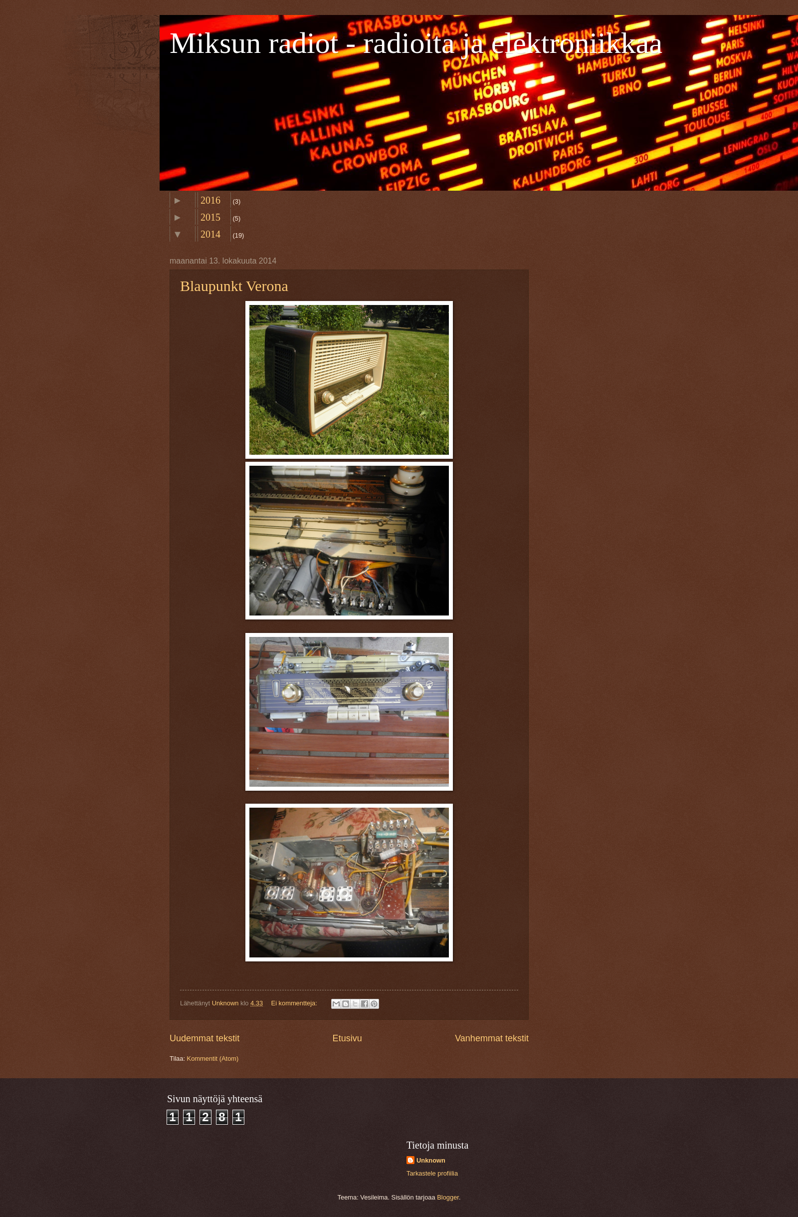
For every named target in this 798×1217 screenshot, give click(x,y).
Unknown (430, 1160)
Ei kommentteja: (295, 1003)
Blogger (448, 1197)
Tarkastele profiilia (432, 1173)
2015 (210, 217)
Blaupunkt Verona (234, 286)
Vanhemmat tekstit (492, 1038)
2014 (210, 234)
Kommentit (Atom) (213, 1058)
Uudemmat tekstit (204, 1038)
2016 (210, 200)
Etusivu (347, 1038)
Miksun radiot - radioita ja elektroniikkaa (416, 42)
